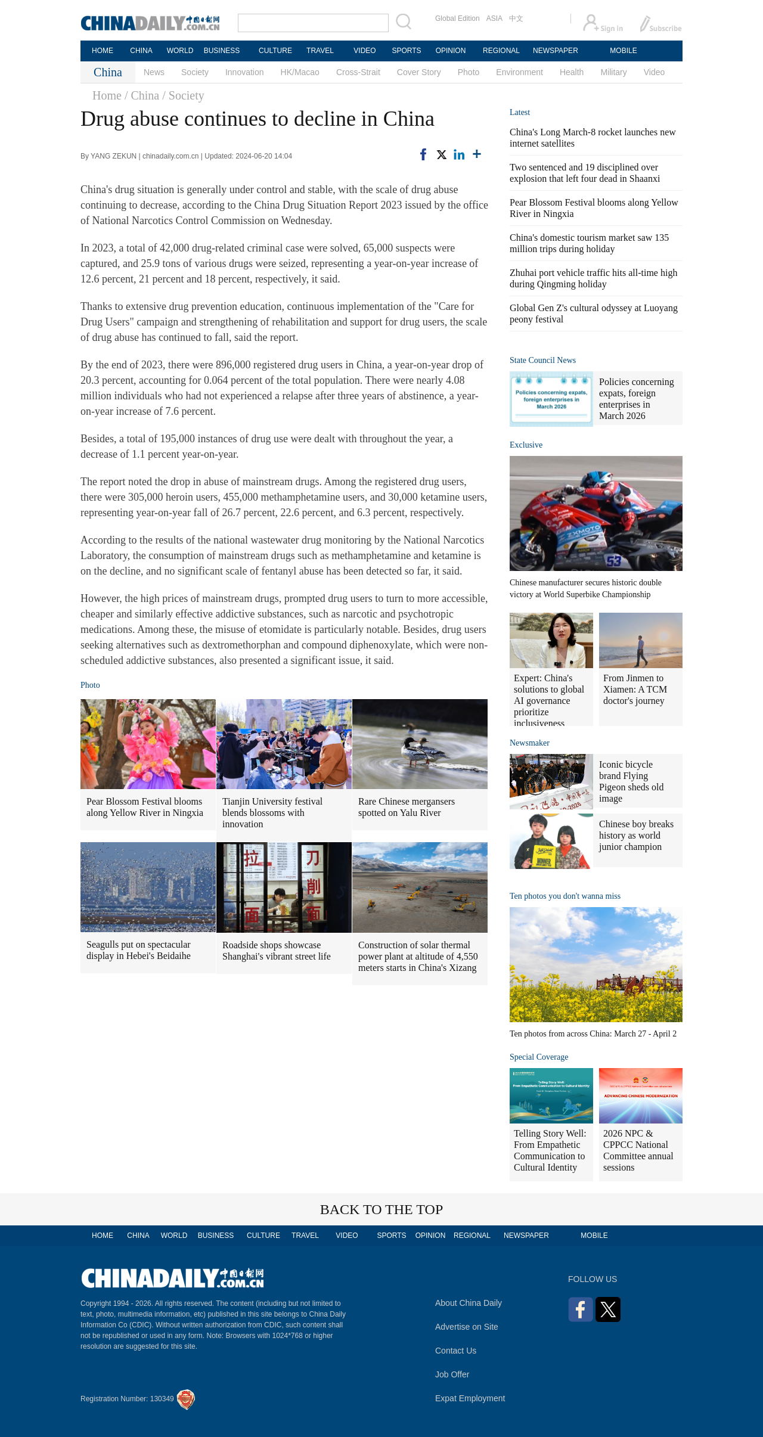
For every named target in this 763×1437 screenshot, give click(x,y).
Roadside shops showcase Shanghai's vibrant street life (276, 950)
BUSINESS (222, 50)
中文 (516, 18)
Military (613, 72)
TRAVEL (320, 50)
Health (572, 72)
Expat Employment (470, 1398)
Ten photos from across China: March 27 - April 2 (593, 1033)
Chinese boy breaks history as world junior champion (636, 835)
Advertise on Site (466, 1327)
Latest (520, 112)
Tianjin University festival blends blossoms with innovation (272, 812)
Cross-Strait (358, 72)
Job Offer (452, 1374)
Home (107, 95)
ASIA (494, 18)
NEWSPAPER (555, 50)
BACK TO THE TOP (381, 1209)
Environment (519, 72)
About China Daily (468, 1303)
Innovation (244, 72)
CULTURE (275, 50)
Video (654, 72)
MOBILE (623, 50)
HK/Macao (300, 72)
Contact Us (455, 1350)
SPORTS (406, 50)
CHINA (141, 50)
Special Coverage (539, 1057)
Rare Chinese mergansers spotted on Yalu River (406, 807)
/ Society (183, 95)
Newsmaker (530, 742)
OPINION (451, 50)
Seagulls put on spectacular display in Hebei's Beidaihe (138, 950)
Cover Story (419, 72)
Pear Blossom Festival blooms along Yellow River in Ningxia (144, 807)
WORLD (180, 50)
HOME (102, 50)
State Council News (543, 360)
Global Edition (457, 18)
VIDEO (364, 50)
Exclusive (526, 444)
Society (195, 72)
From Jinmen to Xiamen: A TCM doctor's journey (635, 689)
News (154, 72)
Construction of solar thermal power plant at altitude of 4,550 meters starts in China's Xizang (418, 956)
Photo (469, 72)
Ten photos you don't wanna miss (565, 896)
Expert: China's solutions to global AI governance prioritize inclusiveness (549, 700)
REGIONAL (501, 50)
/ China (142, 95)
